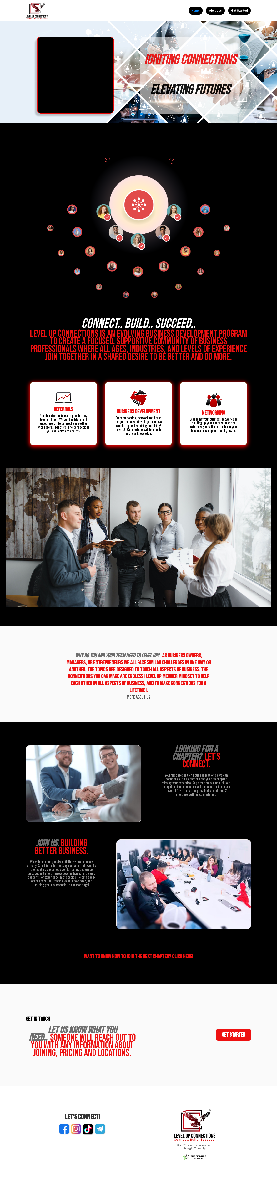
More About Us (138, 697)
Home (196, 10)
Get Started (239, 10)
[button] (135, 602)
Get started (233, 1034)
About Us (215, 10)
